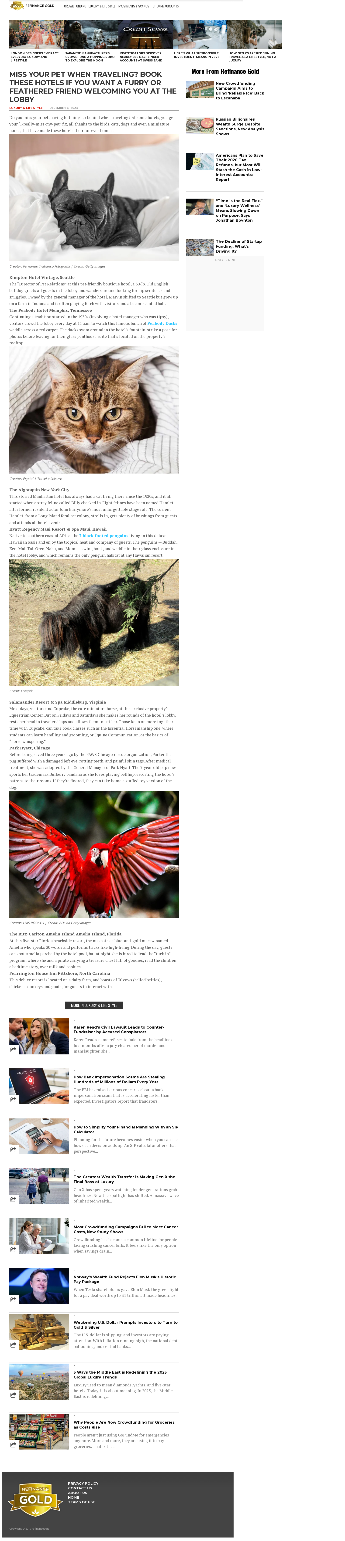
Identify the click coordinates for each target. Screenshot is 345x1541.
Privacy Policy (83, 1483)
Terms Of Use (81, 1502)
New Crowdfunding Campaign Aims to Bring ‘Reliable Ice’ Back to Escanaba (240, 90)
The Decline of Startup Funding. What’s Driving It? (239, 246)
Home (73, 1497)
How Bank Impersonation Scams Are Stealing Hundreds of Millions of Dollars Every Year (119, 1079)
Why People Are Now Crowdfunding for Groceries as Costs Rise (124, 1424)
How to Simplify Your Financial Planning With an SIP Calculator (126, 1129)
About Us (77, 1493)
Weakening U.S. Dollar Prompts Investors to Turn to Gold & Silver (126, 1325)
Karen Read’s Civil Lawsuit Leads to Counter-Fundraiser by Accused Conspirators (119, 1029)
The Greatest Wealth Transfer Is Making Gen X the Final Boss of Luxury (124, 1179)
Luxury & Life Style (102, 5)
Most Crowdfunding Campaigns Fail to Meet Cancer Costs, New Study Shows (126, 1229)
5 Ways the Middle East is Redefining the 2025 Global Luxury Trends (120, 1374)
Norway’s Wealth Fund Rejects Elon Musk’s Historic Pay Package (125, 1279)
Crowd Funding (75, 5)
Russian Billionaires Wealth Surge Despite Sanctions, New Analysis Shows (240, 126)
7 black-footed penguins (103, 535)
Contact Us (80, 1488)
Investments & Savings (133, 5)
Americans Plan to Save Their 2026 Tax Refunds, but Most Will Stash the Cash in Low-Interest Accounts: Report (239, 167)
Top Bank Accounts (165, 5)
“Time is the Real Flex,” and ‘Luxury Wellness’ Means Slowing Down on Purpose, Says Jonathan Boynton (239, 210)
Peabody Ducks (162, 323)
